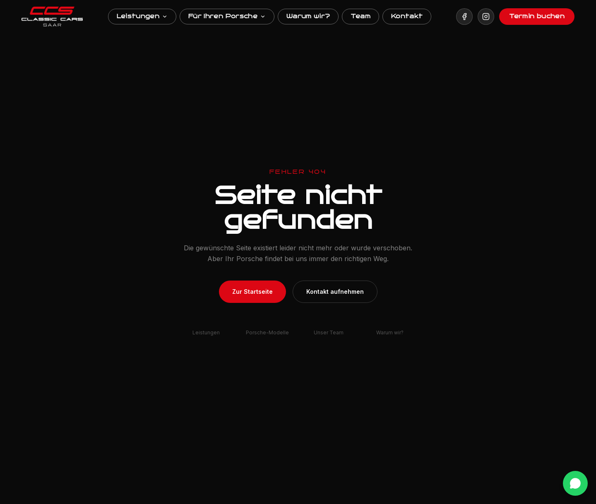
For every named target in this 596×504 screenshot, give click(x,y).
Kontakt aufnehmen (335, 291)
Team (360, 16)
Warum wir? (308, 16)
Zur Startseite (252, 291)
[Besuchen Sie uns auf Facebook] (464, 16)
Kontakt (407, 16)
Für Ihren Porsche (227, 16)
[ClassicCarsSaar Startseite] (52, 16)
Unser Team (329, 332)
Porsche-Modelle (267, 332)
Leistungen (142, 16)
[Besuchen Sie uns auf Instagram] (486, 16)
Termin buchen (537, 16)
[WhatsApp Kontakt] (575, 483)
